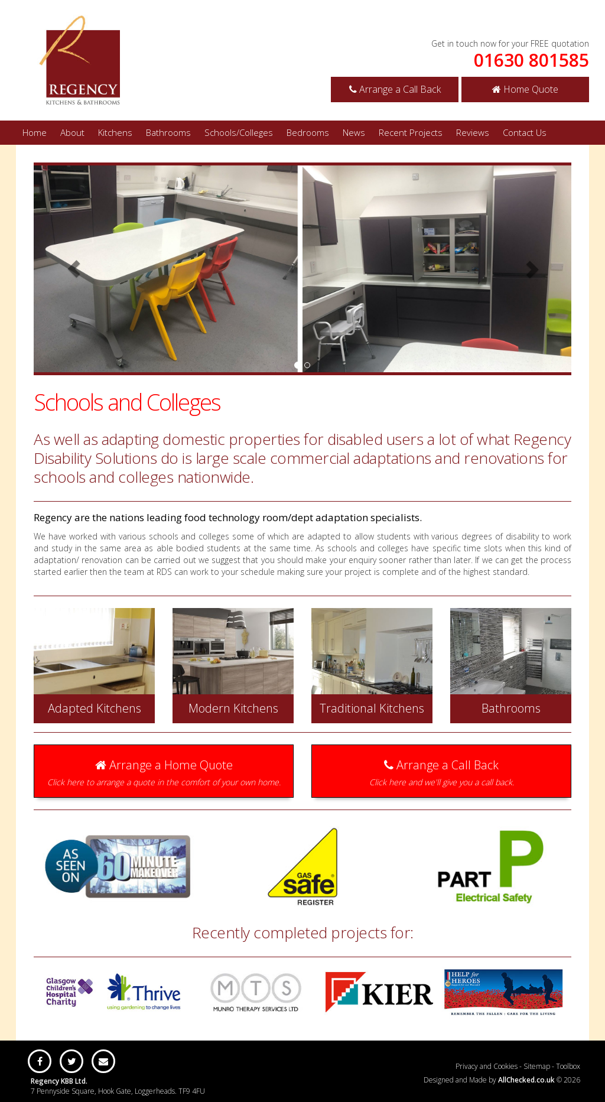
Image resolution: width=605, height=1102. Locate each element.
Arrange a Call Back (395, 89)
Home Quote (525, 89)
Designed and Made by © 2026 (502, 1080)
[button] (74, 268)
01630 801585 (531, 60)
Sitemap (536, 1066)
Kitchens (115, 132)
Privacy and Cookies (487, 1066)
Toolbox (568, 1066)
